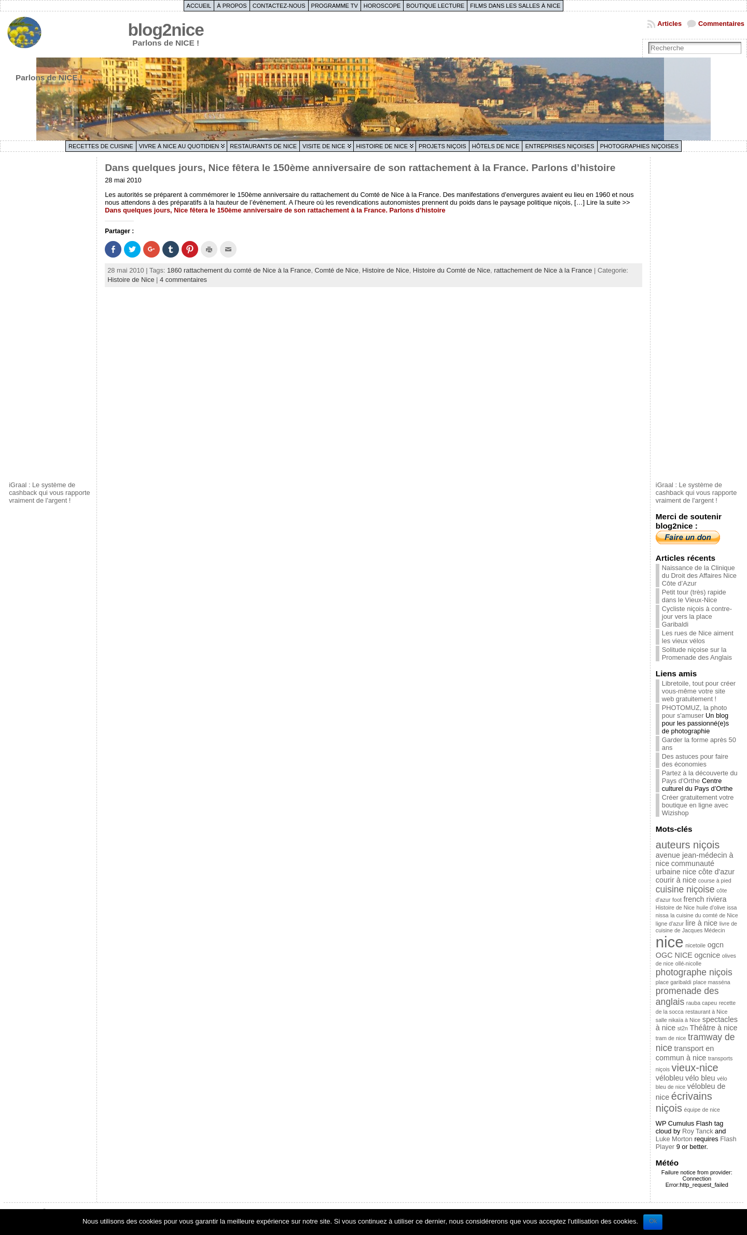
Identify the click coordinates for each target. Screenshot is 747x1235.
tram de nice (671, 1038)
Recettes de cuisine (100, 146)
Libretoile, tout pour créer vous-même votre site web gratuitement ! (699, 691)
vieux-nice (695, 1067)
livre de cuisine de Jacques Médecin (696, 926)
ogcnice (708, 955)
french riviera (704, 899)
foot (677, 900)
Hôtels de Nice (496, 146)
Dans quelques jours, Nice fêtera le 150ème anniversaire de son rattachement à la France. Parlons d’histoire (360, 167)
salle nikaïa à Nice (678, 1020)
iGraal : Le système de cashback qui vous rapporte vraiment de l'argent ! (49, 492)
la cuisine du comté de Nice (704, 915)
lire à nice (702, 923)
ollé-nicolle (688, 963)
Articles (669, 23)
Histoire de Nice (382, 146)
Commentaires (721, 23)
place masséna (711, 982)
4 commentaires (183, 279)
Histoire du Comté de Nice (451, 270)
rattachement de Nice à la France (543, 270)
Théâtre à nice (713, 1028)
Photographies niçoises (639, 146)
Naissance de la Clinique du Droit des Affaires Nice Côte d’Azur (699, 575)
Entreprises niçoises (559, 146)
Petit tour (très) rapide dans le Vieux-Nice (694, 596)
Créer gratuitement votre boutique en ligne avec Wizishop (698, 805)
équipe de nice (702, 1109)
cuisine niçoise (685, 889)
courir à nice (676, 880)
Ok (653, 1221)
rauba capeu (701, 1003)
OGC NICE (674, 955)
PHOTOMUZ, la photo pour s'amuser (694, 711)
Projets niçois (442, 146)
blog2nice (166, 29)
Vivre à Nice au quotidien (179, 146)
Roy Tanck (697, 1131)
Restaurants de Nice (263, 146)
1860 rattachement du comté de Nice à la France (239, 270)
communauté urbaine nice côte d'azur (695, 867)
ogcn (716, 945)
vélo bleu (700, 1078)
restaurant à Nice (706, 1012)
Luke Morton (674, 1139)
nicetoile (695, 945)
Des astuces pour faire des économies (695, 760)
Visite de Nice (323, 146)
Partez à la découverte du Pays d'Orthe (700, 777)
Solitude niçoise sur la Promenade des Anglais (697, 653)
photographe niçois (694, 972)
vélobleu (670, 1078)
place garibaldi (673, 982)
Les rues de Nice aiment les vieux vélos (698, 637)
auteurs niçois (688, 844)
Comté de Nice (337, 270)
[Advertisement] (50, 317)
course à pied (714, 880)
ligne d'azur (670, 923)
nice (670, 941)
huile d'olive (711, 907)
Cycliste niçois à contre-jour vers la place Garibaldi (697, 616)
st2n (682, 1028)
